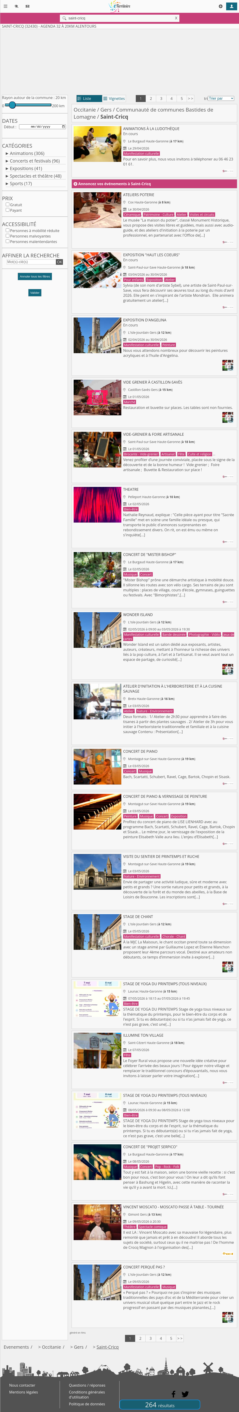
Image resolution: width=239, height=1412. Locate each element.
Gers (106, 109)
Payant (16, 211)
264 (160, 1404)
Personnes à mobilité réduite (34, 231)
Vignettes (114, 98)
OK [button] (59, 262)
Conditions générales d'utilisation (87, 1395)
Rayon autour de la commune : (28, 97)
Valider (35, 293)
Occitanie (85, 109)
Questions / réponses (87, 1385)
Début (9, 127)
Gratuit (16, 205)
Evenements (16, 1347)
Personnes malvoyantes (30, 237)
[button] (35, 279)
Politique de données (87, 1404)
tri (206, 98)
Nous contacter (22, 1385)
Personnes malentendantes (33, 242)
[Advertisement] (119, 61)
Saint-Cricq (108, 1347)
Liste (84, 98)
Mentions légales (23, 1392)
